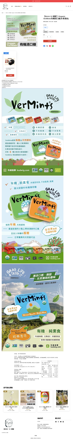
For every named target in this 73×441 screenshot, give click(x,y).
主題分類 (31, 6)
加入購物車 (10, 75)
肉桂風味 (57, 32)
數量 (44, 35)
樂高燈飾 (25, 6)
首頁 (12, 6)
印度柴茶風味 (51, 32)
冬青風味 (62, 32)
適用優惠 (45, 25)
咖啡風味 (45, 32)
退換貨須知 (39, 438)
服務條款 (32, 438)
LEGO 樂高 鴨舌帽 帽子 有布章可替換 (9, 69)
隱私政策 (35, 438)
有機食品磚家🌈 (18, 6)
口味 (44, 30)
